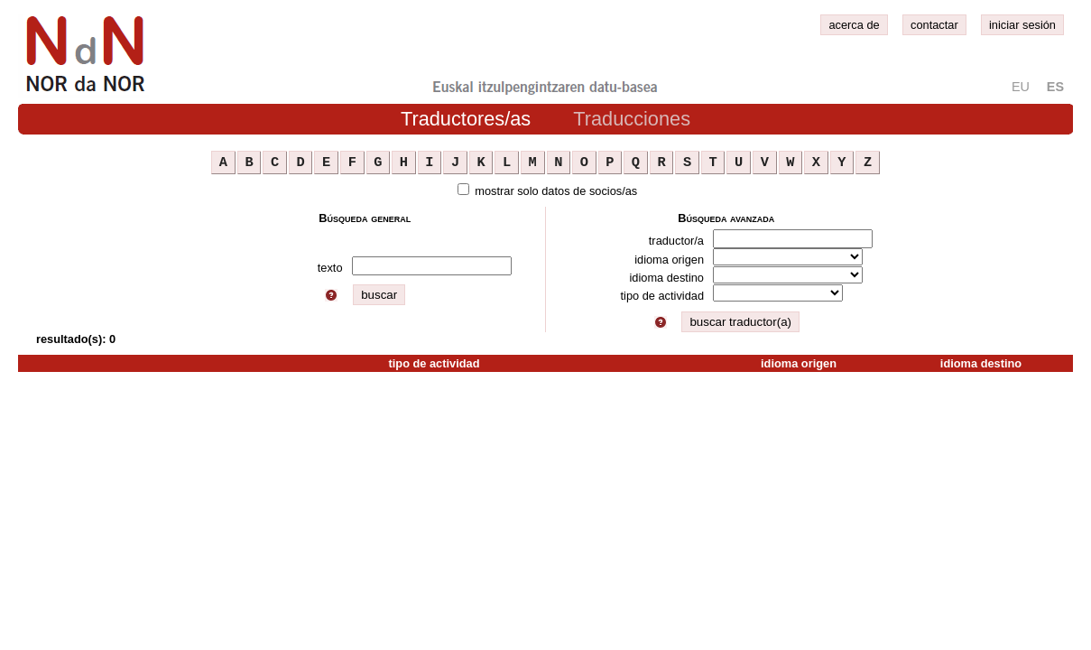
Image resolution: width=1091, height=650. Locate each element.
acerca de (853, 25)
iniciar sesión (1022, 25)
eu (1021, 86)
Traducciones (631, 118)
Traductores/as (466, 118)
